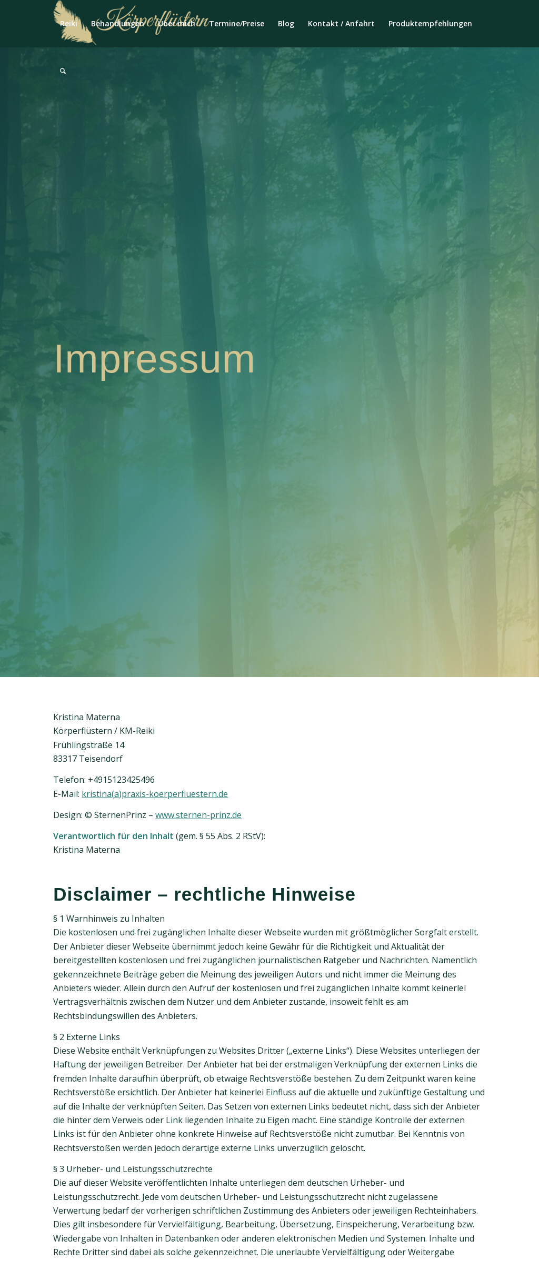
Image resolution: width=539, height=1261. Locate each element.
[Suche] (63, 71)
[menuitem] (68, 23)
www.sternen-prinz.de (198, 815)
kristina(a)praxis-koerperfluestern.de (155, 794)
